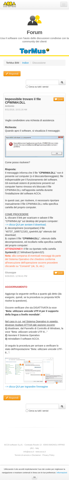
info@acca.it (28, 452)
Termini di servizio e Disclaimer (28, 455)
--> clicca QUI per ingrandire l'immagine (26, 386)
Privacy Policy (48, 455)
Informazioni (62, 473)
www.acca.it (41, 452)
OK (34, 477)
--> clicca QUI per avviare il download (25, 224)
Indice (25, 62)
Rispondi (12, 73)
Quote (59, 99)
